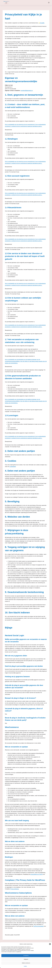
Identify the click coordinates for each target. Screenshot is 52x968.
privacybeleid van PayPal (36, 874)
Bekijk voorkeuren (26, 963)
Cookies (25, 966)
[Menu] (48, 2)
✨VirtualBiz (41, 22)
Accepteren (26, 955)
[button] (50, 944)
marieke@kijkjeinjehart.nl (27, 90)
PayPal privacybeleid (38, 926)
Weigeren (26, 959)
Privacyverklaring (14, 889)
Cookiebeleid (12, 466)
